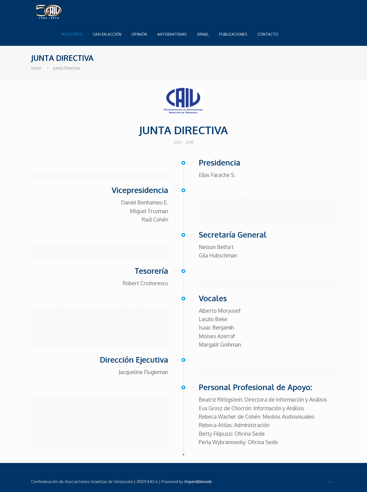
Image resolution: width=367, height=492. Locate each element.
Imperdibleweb (198, 481)
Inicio (36, 68)
